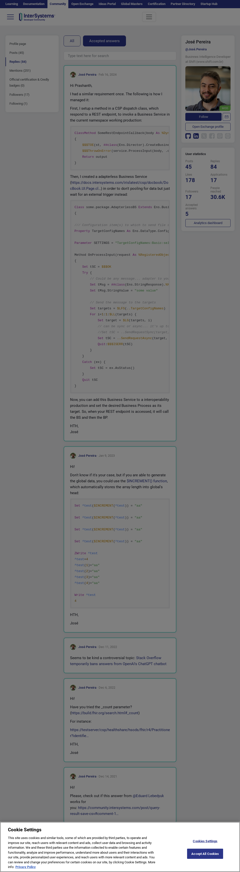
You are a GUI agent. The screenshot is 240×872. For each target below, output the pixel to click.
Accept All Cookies (205, 857)
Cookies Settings (205, 845)
